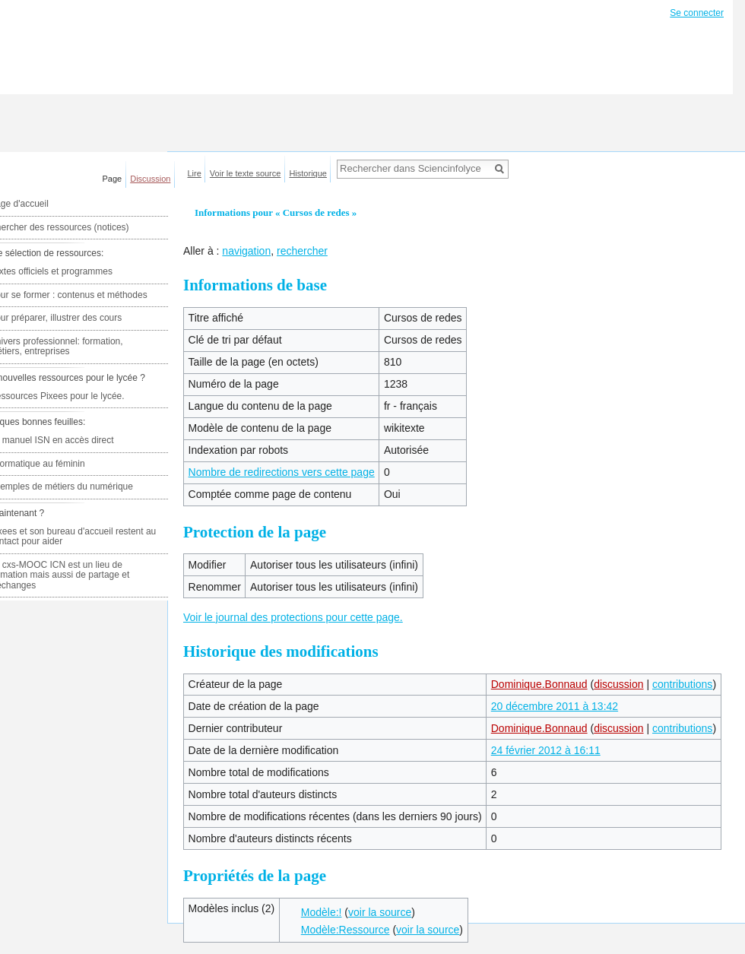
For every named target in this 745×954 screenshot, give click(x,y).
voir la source (379, 912)
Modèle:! (321, 912)
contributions (682, 684)
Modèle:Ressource (345, 930)
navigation (246, 251)
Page (112, 178)
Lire (194, 173)
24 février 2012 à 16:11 (546, 750)
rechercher (302, 251)
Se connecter (697, 13)
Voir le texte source (245, 173)
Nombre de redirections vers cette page (282, 472)
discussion (618, 684)
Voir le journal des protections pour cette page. (293, 617)
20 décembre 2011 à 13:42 (554, 706)
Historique (308, 173)
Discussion (150, 178)
